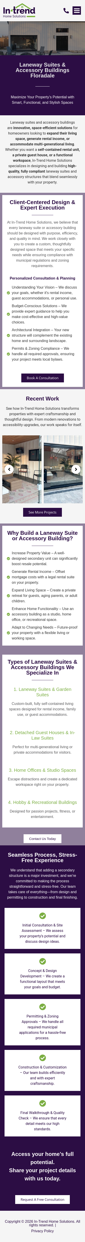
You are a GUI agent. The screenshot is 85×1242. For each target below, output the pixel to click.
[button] (9, 469)
